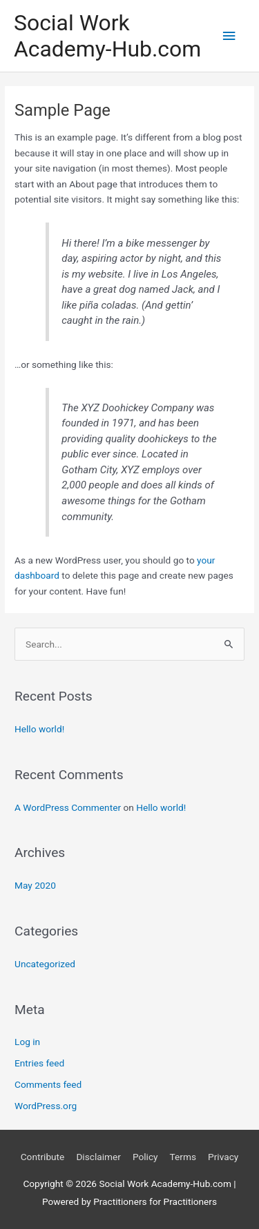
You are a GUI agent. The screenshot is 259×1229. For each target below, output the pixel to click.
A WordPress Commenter (68, 807)
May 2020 (35, 885)
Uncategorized (45, 963)
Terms (183, 1156)
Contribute (43, 1156)
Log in (27, 1041)
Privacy (223, 1156)
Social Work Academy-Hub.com (107, 36)
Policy (145, 1156)
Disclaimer (98, 1156)
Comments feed (48, 1084)
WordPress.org (46, 1105)
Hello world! (39, 728)
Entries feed (39, 1062)
